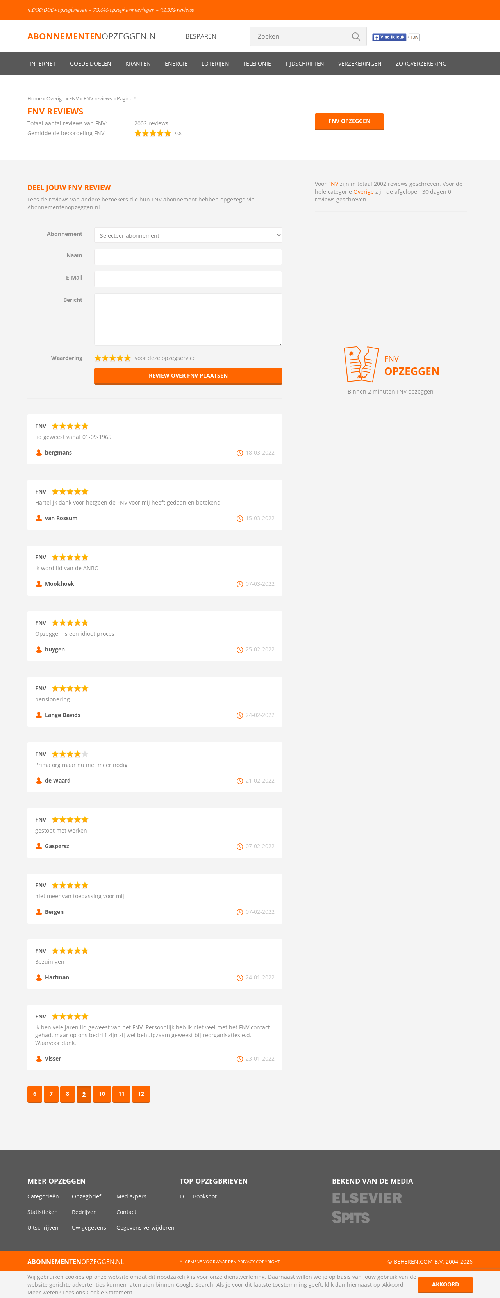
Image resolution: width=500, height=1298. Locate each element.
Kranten (138, 63)
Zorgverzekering (421, 63)
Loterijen (215, 63)
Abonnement (64, 233)
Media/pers (131, 1196)
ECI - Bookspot (198, 1196)
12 (141, 1093)
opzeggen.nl (93, 36)
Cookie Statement (109, 1292)
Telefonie (257, 63)
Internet (43, 63)
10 (102, 1093)
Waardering (66, 358)
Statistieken (42, 1212)
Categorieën (43, 1196)
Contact (126, 1212)
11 (121, 1093)
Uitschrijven (43, 1227)
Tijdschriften (304, 63)
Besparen (201, 36)
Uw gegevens (89, 1227)
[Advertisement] (391, 274)
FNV (333, 183)
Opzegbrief (86, 1196)
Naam (74, 255)
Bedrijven (84, 1212)
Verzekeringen (360, 63)
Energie (176, 63)
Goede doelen (90, 63)
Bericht (72, 299)
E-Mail (74, 277)
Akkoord (445, 1284)
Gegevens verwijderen (145, 1227)
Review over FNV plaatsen (188, 375)
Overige (364, 191)
